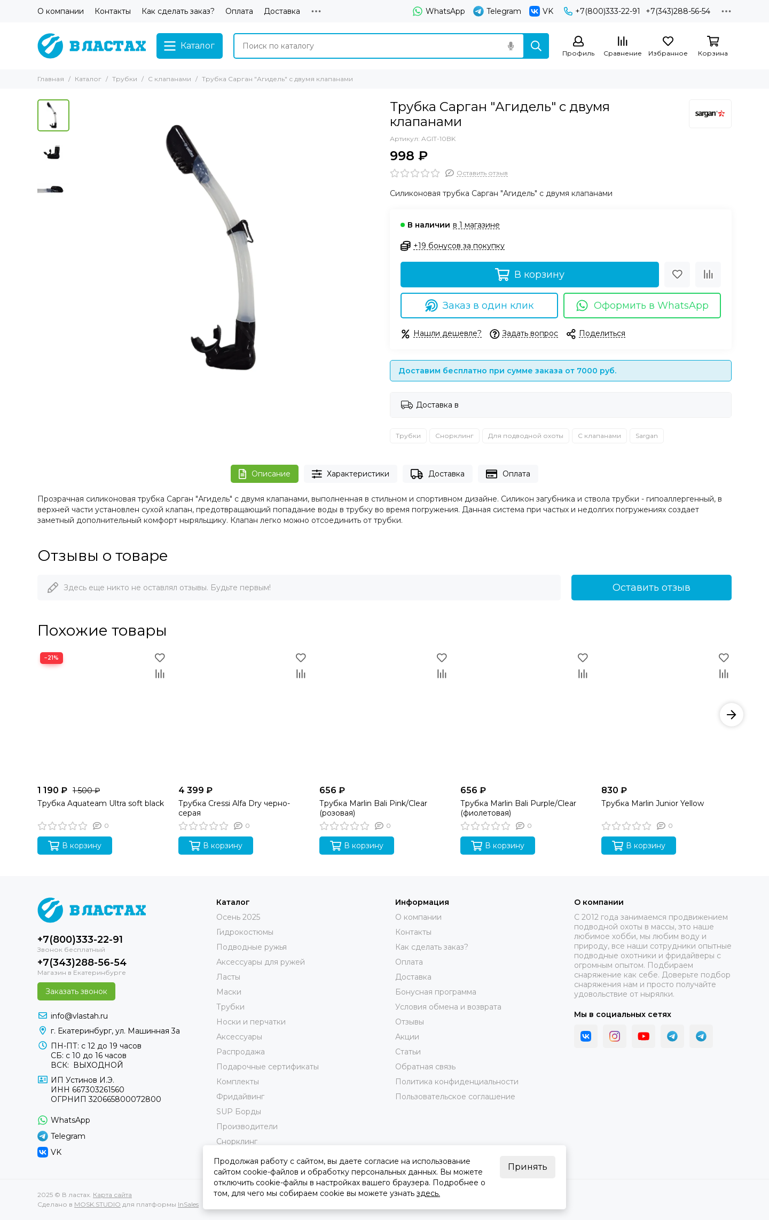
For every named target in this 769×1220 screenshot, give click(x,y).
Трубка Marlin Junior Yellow (652, 803)
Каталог (88, 79)
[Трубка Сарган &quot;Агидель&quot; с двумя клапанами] (227, 251)
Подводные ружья (251, 947)
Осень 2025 (238, 917)
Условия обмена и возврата (448, 1007)
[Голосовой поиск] (510, 46)
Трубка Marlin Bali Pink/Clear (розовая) (373, 808)
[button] (731, 714)
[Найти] (536, 46)
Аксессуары (239, 1037)
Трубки (124, 79)
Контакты (113, 11)
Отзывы (409, 1022)
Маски (228, 992)
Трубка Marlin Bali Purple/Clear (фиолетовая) (518, 808)
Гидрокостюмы (244, 932)
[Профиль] (578, 47)
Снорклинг (454, 436)
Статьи (408, 1052)
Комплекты (237, 1081)
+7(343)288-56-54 (678, 11)
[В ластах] (91, 46)
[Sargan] (710, 114)
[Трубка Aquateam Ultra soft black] (102, 715)
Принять (527, 1167)
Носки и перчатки (251, 1022)
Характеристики (351, 474)
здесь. (428, 1193)
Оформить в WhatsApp (642, 305)
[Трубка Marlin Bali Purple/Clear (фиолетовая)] (525, 715)
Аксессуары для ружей (260, 962)
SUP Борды (238, 1111)
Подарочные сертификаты (267, 1067)
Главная (50, 79)
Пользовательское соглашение (455, 1096)
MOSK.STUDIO (97, 1204)
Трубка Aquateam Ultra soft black (100, 803)
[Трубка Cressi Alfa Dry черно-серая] (243, 715)
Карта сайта (112, 1195)
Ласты (228, 977)
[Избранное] (668, 47)
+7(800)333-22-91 (602, 11)
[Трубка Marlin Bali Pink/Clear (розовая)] (384, 715)
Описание (265, 474)
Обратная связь (425, 1067)
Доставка (282, 11)
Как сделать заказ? (178, 11)
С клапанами (169, 79)
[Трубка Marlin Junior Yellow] (666, 715)
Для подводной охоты (525, 436)
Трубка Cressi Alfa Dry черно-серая (234, 808)
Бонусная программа (435, 992)
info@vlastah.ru (79, 1016)
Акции (407, 1037)
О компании (60, 11)
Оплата (239, 11)
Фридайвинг (240, 1096)
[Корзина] (713, 47)
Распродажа (240, 1052)
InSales (188, 1204)
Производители (247, 1126)
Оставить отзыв (651, 587)
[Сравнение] (622, 47)
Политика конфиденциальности (457, 1081)
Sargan (646, 436)
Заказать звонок (76, 991)
